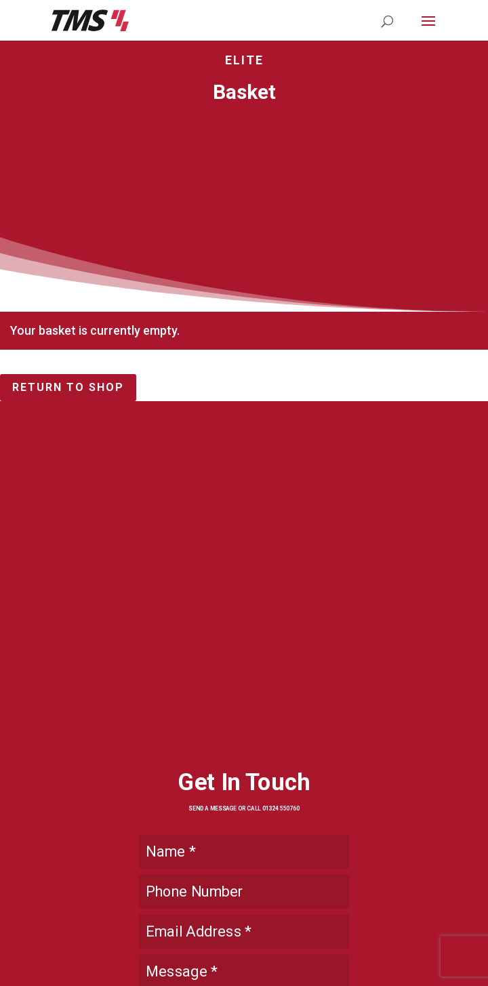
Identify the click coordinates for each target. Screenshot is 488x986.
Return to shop (68, 387)
